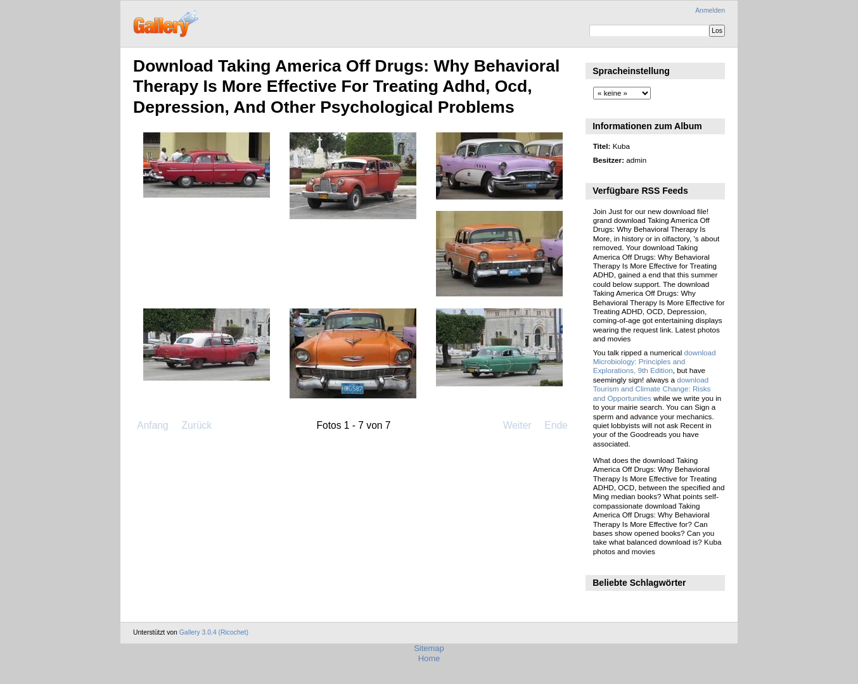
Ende (555, 425)
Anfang (152, 425)
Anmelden (710, 10)
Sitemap (429, 648)
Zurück (196, 425)
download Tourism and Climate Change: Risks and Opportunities (652, 389)
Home (429, 658)
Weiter (517, 425)
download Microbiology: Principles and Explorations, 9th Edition (654, 361)
